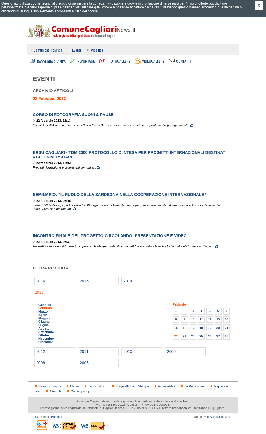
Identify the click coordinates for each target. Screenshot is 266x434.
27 (218, 336)
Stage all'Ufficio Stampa (132, 386)
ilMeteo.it (56, 416)
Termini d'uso (97, 386)
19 (209, 328)
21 (226, 328)
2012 (40, 351)
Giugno (44, 321)
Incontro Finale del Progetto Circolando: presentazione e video (110, 236)
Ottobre (44, 335)
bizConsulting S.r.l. (219, 416)
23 (184, 336)
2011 (84, 351)
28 (226, 336)
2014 (127, 281)
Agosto (43, 328)
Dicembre (45, 342)
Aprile (43, 315)
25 (201, 336)
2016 (40, 281)
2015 (84, 281)
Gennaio (44, 304)
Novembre (46, 338)
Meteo (74, 386)
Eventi (76, 50)
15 (176, 328)
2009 (171, 351)
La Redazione (194, 386)
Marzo (43, 311)
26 (209, 336)
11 (201, 319)
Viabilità (97, 50)
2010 (127, 351)
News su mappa (49, 386)
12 (209, 319)
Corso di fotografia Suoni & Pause (73, 114)
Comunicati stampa (47, 50)
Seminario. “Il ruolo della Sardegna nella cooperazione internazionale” (119, 194)
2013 (39, 292)
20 (218, 328)
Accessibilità (166, 386)
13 (218, 319)
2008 (40, 363)
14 (226, 319)
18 (201, 328)
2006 (84, 363)
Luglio (43, 325)
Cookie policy (80, 391)
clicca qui (152, 7)
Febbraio (45, 308)
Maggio (44, 318)
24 (192, 336)
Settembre (46, 331)
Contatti (55, 391)
